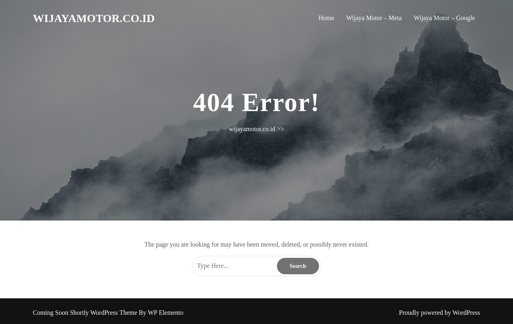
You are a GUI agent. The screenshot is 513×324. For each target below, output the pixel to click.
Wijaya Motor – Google (444, 17)
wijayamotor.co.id (94, 18)
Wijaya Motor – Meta (374, 17)
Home (326, 17)
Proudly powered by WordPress (439, 312)
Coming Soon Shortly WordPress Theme (86, 312)
